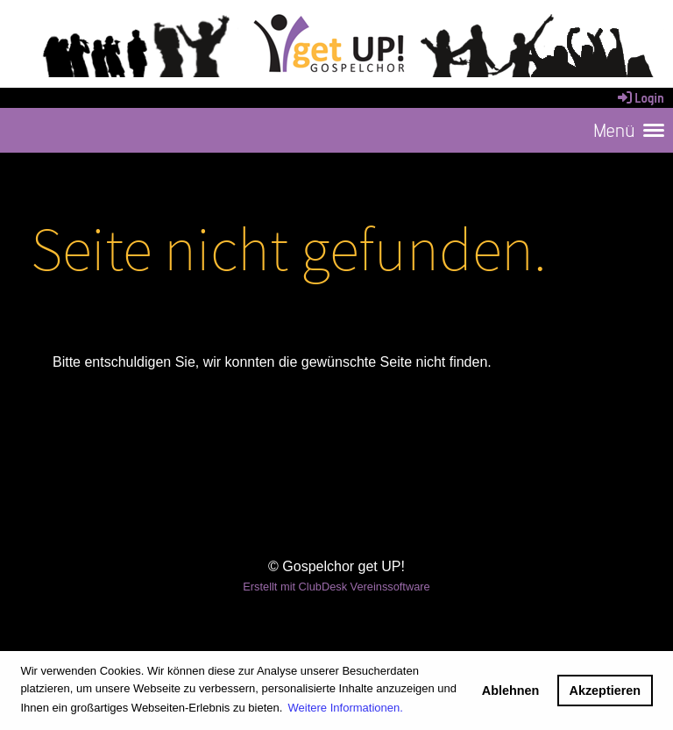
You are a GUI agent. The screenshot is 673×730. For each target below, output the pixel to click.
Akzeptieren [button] (605, 690)
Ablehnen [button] (511, 690)
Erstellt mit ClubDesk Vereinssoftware (336, 586)
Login (639, 97)
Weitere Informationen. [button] (345, 707)
